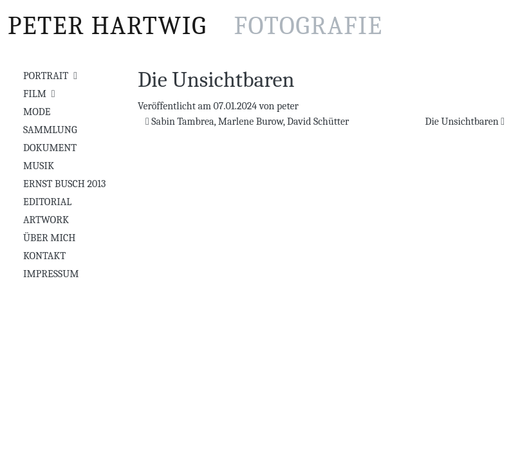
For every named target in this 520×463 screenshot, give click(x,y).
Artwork (46, 220)
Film (34, 94)
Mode (36, 112)
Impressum (51, 274)
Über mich (49, 238)
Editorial (47, 202)
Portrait (45, 76)
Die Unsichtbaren (465, 121)
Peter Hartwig (195, 26)
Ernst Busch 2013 (64, 184)
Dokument (50, 148)
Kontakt (44, 256)
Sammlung (50, 130)
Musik (38, 166)
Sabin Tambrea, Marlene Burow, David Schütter (247, 121)
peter (288, 106)
